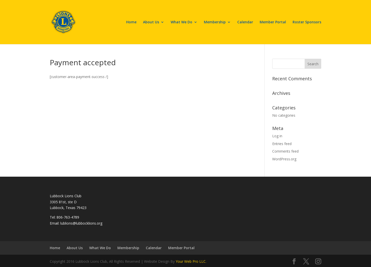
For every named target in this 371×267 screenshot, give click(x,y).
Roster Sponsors (307, 22)
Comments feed (285, 151)
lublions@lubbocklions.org (81, 223)
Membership (215, 22)
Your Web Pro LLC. (191, 261)
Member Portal (273, 22)
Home (131, 22)
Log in (277, 136)
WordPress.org (284, 159)
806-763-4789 (68, 217)
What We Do (181, 22)
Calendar (245, 22)
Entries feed (282, 143)
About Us (151, 22)
